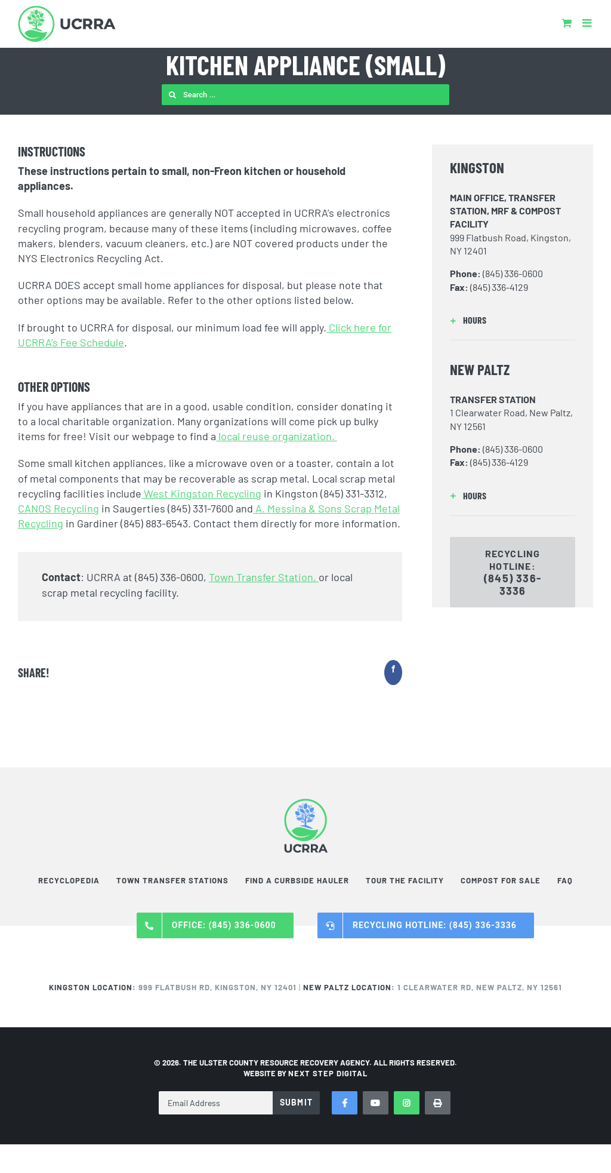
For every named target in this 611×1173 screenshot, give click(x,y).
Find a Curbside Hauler (297, 880)
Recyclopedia (69, 880)
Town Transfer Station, (264, 577)
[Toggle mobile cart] (566, 22)
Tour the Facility (405, 880)
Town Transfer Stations (172, 880)
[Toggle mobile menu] (587, 22)
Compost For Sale (501, 880)
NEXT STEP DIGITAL (328, 1073)
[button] (512, 320)
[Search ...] (305, 94)
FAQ (565, 880)
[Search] (172, 94)
